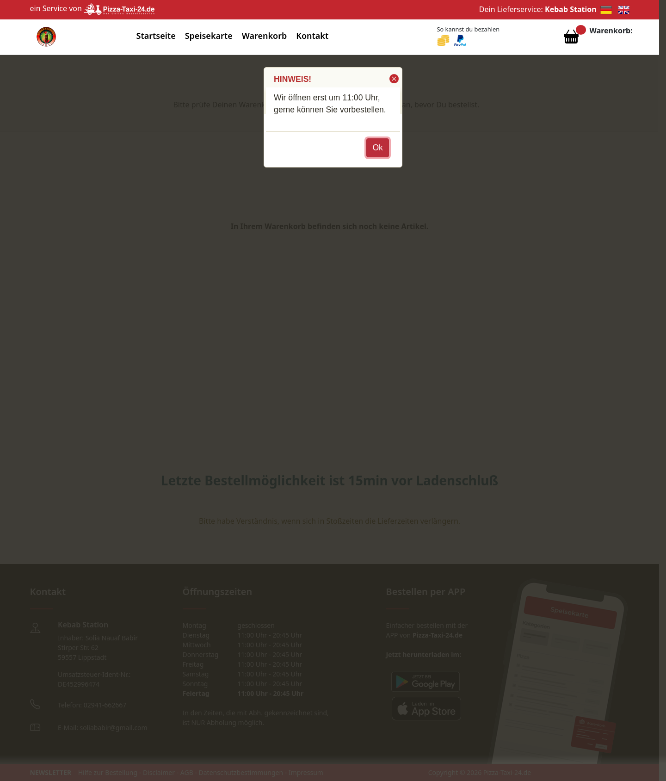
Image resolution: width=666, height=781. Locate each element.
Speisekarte (209, 35)
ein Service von (92, 8)
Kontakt (312, 35)
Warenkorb (264, 35)
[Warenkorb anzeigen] (571, 39)
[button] (393, 79)
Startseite (156, 35)
